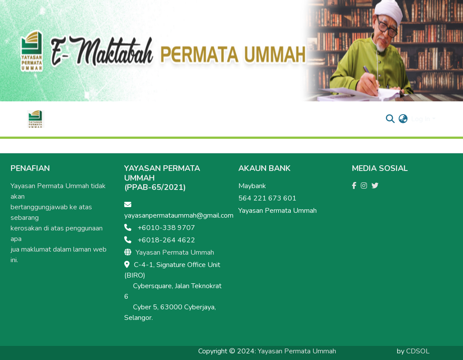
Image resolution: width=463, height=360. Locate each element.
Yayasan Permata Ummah (175, 252)
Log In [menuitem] (420, 119)
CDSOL (418, 351)
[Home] (35, 119)
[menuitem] (402, 119)
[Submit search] (390, 119)
